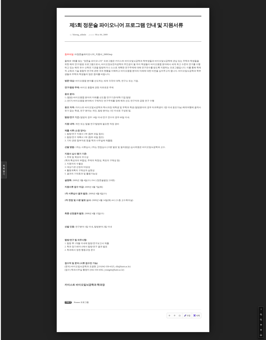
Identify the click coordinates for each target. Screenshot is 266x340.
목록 (4, 170)
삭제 (196, 315)
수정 (187, 315)
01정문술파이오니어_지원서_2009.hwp (93, 54)
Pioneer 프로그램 (81, 302)
